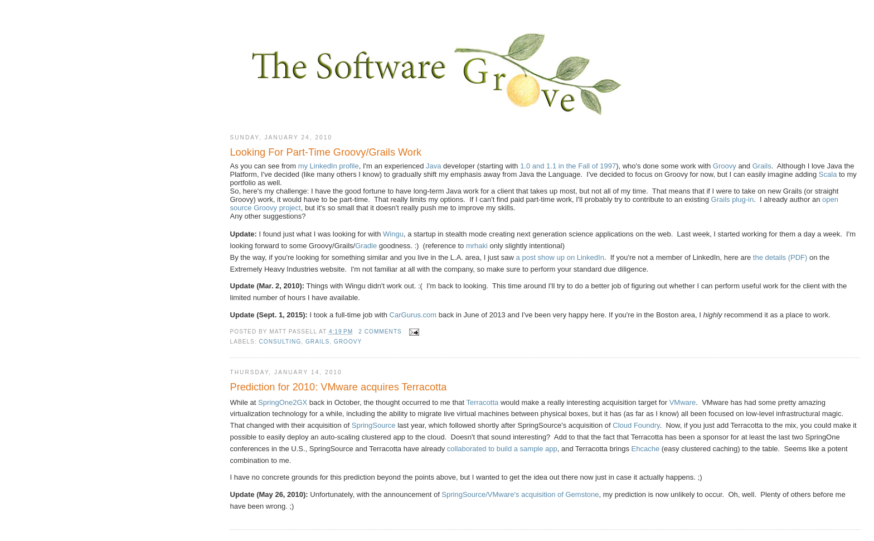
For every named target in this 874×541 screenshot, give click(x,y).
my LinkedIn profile (328, 166)
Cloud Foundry (636, 425)
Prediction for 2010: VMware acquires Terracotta (338, 387)
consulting (280, 342)
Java (433, 166)
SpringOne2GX (282, 402)
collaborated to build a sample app (502, 449)
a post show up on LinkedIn (560, 257)
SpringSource (374, 425)
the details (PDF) (780, 257)
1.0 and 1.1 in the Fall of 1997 (568, 166)
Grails (761, 166)
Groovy (724, 166)
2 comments (380, 332)
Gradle (366, 245)
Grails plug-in (732, 199)
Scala (828, 174)
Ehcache (646, 449)
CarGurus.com (413, 315)
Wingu (393, 234)
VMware (682, 402)
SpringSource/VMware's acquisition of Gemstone (520, 494)
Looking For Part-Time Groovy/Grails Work (326, 152)
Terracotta (482, 402)
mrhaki (477, 245)
